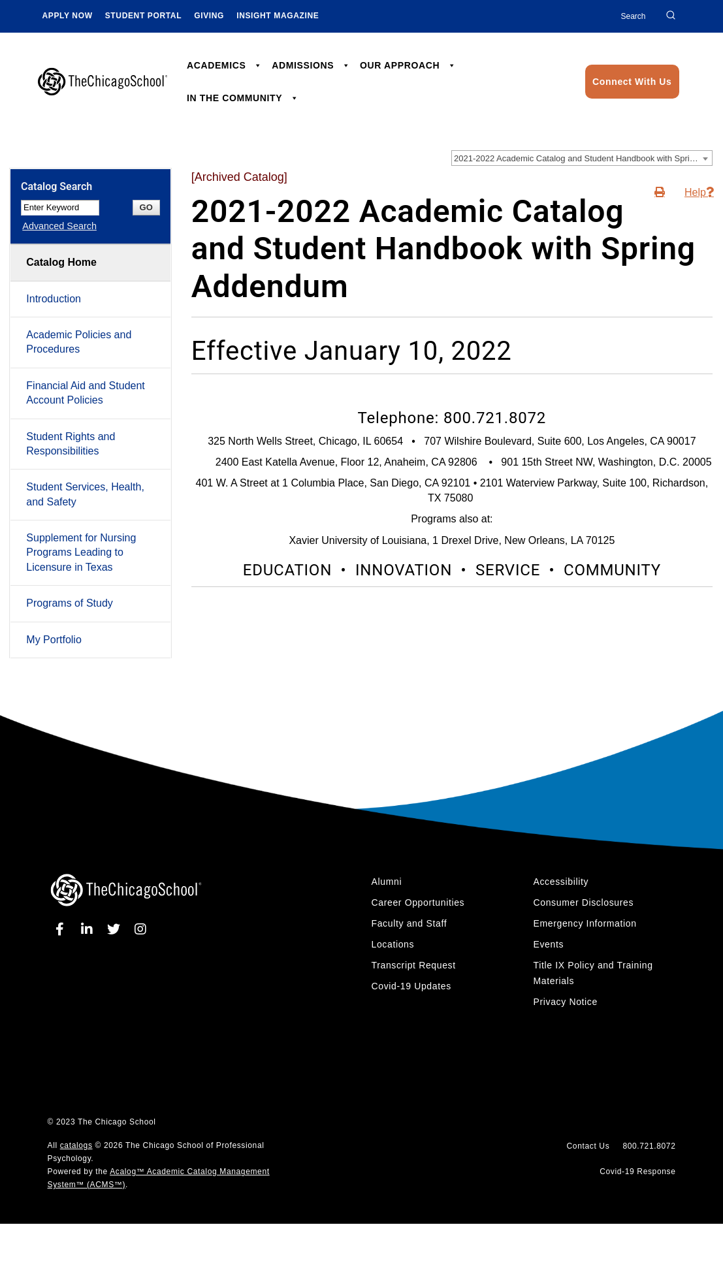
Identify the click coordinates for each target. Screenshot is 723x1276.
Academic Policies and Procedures (78, 342)
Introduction (53, 298)
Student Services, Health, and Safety (85, 494)
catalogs (76, 1145)
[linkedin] (88, 929)
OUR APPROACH (408, 65)
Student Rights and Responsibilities (70, 443)
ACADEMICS (225, 65)
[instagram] (141, 929)
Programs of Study (69, 603)
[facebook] (62, 929)
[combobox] (582, 158)
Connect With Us (631, 81)
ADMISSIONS (311, 65)
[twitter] (116, 929)
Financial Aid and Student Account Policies (85, 393)
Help (695, 192)
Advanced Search (58, 226)
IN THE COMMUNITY (242, 98)
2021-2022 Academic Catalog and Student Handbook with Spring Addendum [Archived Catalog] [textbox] (583, 158)
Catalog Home (61, 262)
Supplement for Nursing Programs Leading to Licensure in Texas (81, 552)
